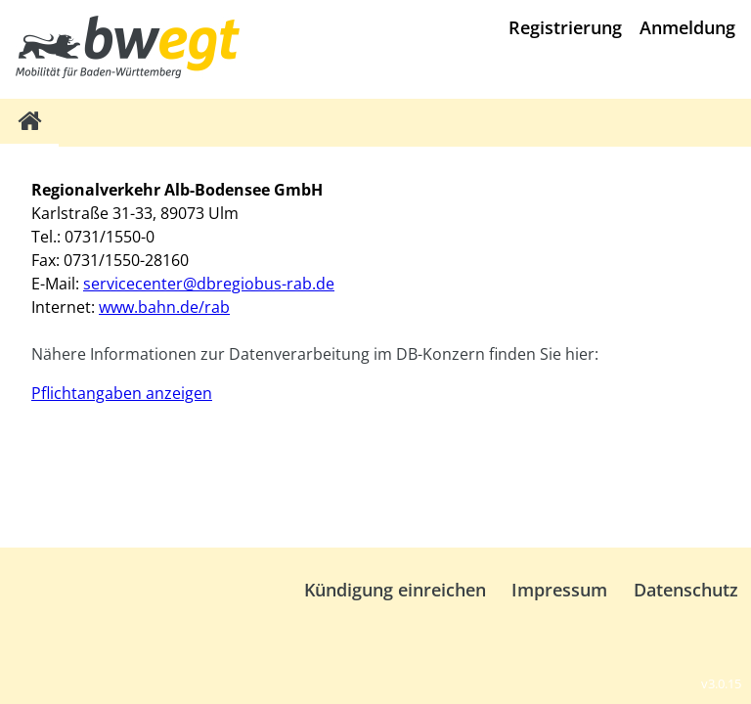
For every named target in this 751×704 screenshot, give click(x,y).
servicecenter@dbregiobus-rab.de (208, 283)
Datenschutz (686, 589)
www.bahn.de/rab (164, 307)
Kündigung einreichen (395, 589)
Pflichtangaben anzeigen (121, 393)
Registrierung (565, 27)
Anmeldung (687, 27)
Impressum (559, 589)
